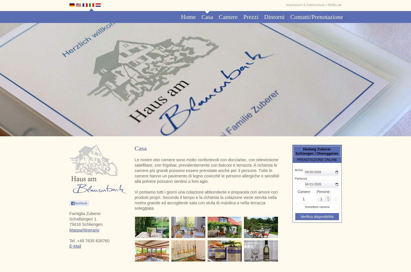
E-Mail (75, 246)
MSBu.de (335, 5)
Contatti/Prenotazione (316, 17)
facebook (81, 203)
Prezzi (250, 17)
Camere (228, 17)
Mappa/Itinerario (84, 230)
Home (188, 17)
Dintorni (274, 17)
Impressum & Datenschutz (305, 5)
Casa (207, 17)
